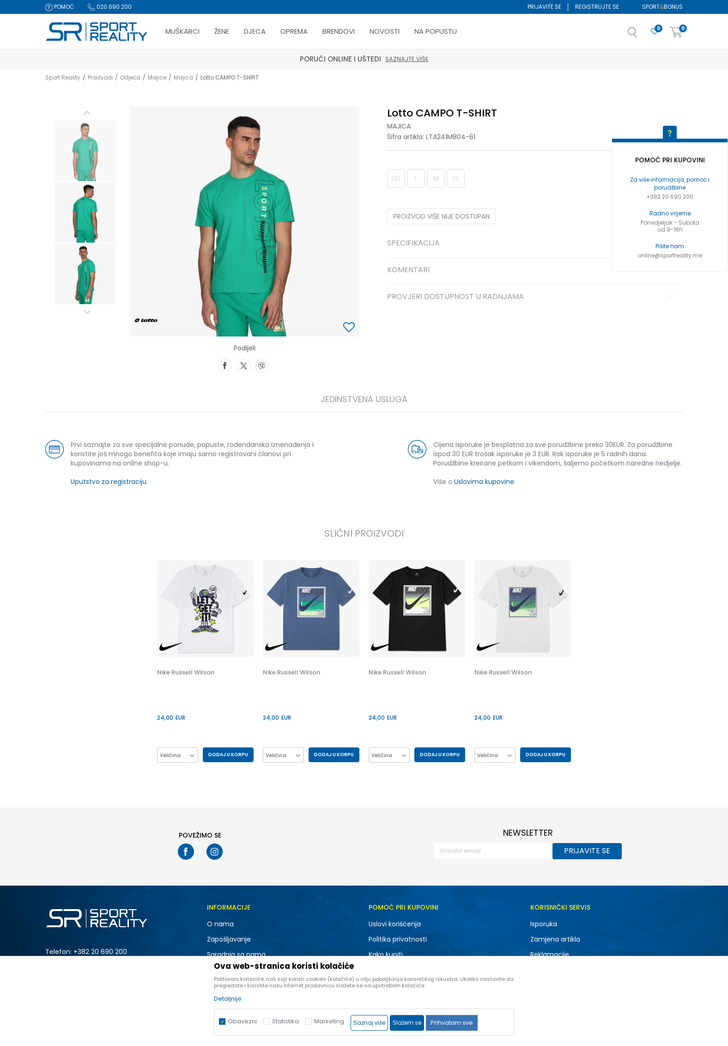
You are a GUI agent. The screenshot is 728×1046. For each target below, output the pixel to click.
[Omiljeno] (654, 32)
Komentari (532, 270)
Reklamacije (549, 954)
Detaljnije (228, 998)
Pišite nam (669, 246)
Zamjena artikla (555, 939)
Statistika (285, 1021)
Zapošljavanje (229, 939)
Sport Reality (62, 77)
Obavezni (242, 1021)
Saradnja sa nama (236, 954)
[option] (85, 151)
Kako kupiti (386, 954)
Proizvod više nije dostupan (441, 216)
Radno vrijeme (670, 213)
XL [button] (455, 178)
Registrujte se (597, 7)
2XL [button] (396, 178)
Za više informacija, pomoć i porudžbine (670, 183)
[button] (641, 35)
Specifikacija (532, 243)
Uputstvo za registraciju (108, 481)
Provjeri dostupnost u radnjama (532, 297)
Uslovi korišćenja (395, 924)
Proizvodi (100, 77)
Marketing (329, 1021)
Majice (157, 77)
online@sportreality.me (669, 255)
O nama (220, 924)
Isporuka (543, 924)
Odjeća (130, 77)
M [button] (436, 178)
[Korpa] (676, 32)
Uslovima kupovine (484, 481)
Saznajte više (407, 59)
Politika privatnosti (398, 939)
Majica (183, 77)
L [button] (416, 178)
